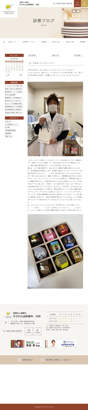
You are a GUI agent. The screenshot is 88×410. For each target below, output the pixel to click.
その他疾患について (12, 124)
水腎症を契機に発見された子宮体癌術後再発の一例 (22, 112)
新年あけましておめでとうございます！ (19, 101)
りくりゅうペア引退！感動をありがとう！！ (20, 86)
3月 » (21, 75)
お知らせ (8, 121)
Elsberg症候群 (10, 95)
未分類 (7, 127)
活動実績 (8, 133)
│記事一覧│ (55, 55)
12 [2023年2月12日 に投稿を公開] (22, 65)
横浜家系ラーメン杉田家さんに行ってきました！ (22, 92)
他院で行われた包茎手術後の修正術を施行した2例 (22, 89)
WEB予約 (28, 332)
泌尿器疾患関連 (10, 130)
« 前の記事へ (32, 55)
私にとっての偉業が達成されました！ (18, 104)
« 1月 (7, 75)
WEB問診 (37, 332)
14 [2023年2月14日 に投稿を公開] (9, 67)
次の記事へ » (78, 55)
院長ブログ (9, 136)
